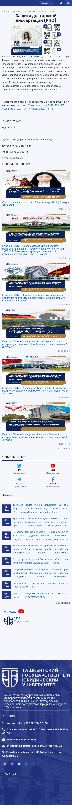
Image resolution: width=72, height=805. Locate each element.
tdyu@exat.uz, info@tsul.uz (46, 745)
